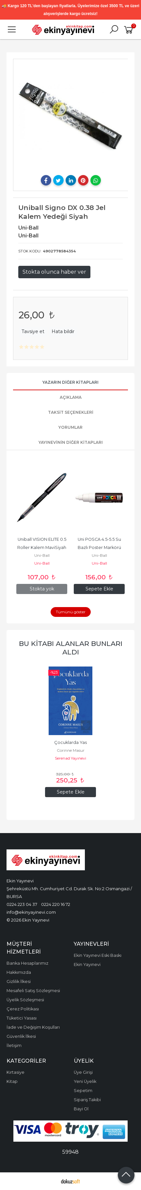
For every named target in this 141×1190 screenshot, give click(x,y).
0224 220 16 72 (55, 904)
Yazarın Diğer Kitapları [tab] (70, 382)
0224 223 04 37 (22, 904)
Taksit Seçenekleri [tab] (70, 412)
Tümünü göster (71, 611)
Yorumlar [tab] (70, 427)
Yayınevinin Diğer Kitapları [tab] (71, 442)
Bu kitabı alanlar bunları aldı (70, 647)
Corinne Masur (71, 750)
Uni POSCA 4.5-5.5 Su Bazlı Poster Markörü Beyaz (100, 547)
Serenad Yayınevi (70, 758)
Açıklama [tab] (71, 397)
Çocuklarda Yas (70, 742)
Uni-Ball (42, 555)
